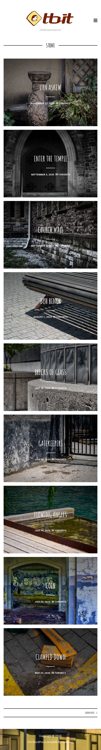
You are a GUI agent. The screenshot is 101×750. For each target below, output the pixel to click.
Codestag (68, 742)
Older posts (90, 712)
